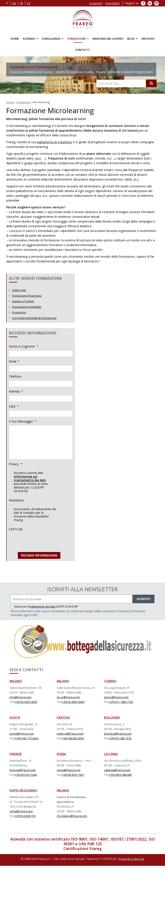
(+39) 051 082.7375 (119, 738)
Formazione (76, 39)
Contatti (82, 50)
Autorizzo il (20, 606)
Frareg (10, 102)
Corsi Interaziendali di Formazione (34, 318)
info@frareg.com (20, 697)
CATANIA (111, 754)
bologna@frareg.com (117, 733)
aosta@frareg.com (21, 733)
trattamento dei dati (42, 606)
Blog (131, 39)
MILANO (15, 681)
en (14, 3)
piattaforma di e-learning (54, 142)
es (28, 3)
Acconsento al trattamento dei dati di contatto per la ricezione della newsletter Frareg (35, 514)
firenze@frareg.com (22, 770)
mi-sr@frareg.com (68, 697)
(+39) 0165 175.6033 (26, 738)
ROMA (61, 754)
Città (14, 406)
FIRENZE (15, 754)
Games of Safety (23, 301)
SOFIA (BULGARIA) (23, 790)
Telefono (15, 376)
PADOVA (63, 717)
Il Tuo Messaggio (22, 421)
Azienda (29, 39)
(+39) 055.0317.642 (25, 775)
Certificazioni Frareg (82, 848)
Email (14, 361)
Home (15, 39)
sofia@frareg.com (21, 811)
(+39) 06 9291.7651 (72, 775)
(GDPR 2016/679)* (67, 606)
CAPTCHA (16, 529)
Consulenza (51, 39)
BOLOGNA (112, 717)
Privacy (15, 464)
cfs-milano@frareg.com (72, 816)
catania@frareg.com (117, 770)
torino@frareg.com (116, 697)
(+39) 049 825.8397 (72, 738)
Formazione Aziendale (26, 307)
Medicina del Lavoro (107, 39)
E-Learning (95, 3)
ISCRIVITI (143, 599)
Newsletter (16, 500)
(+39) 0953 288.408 (119, 775)
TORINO (110, 681)
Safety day (19, 290)
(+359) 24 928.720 (24, 816)
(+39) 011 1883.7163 (120, 702)
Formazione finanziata (26, 296)
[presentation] (41, 541)
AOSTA (14, 717)
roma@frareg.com (68, 770)
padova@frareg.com (70, 733)
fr (21, 3)
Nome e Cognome (23, 346)
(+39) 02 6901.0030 (25, 702)
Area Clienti (112, 3)
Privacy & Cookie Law (131, 859)
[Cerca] (151, 83)
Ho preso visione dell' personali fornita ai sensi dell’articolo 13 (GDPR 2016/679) (31, 482)
